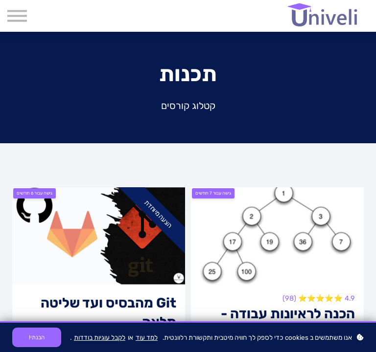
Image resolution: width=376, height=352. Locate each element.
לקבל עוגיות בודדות (99, 337)
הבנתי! (37, 337)
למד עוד (147, 337)
